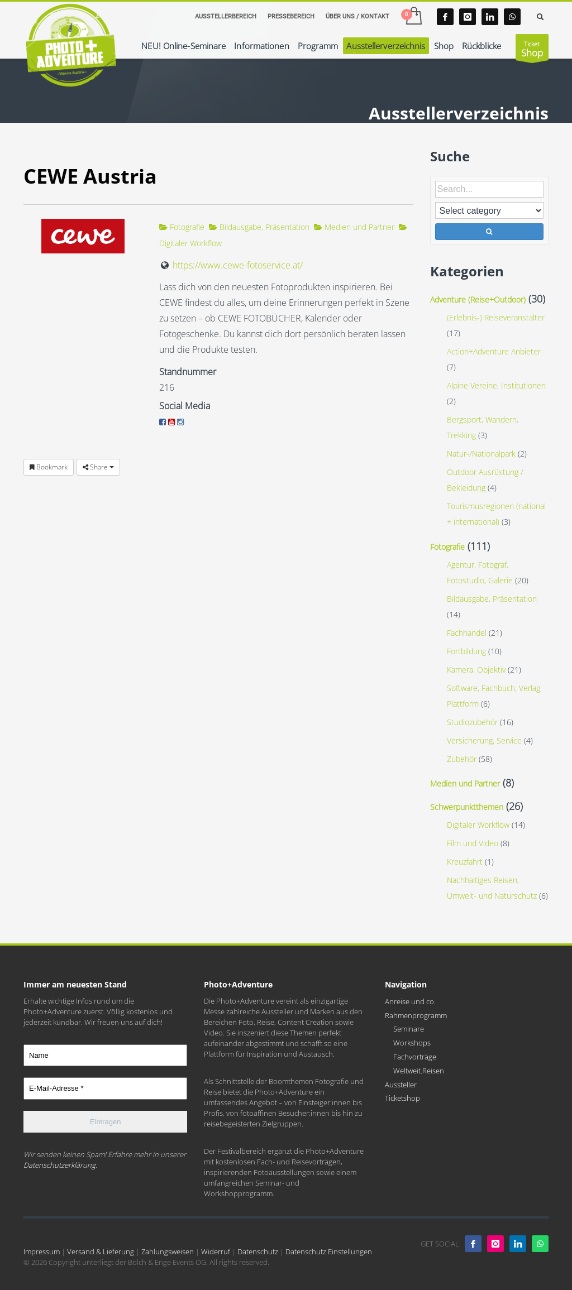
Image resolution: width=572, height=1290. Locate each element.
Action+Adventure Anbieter (494, 351)
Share (98, 467)
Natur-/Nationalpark (481, 453)
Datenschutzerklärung (59, 1165)
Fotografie (181, 227)
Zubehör (461, 759)
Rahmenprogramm (416, 1015)
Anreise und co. (410, 1001)
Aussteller (401, 1085)
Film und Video (472, 843)
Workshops (412, 1043)
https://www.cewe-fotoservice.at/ (238, 265)
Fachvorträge (414, 1057)
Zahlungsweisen (167, 1251)
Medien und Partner (354, 227)
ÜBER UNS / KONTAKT (357, 16)
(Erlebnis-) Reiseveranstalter (496, 317)
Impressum (41, 1251)
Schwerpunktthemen (466, 807)
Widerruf (215, 1251)
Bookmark (49, 467)
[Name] (105, 1055)
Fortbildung (466, 651)
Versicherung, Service (484, 740)
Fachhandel (467, 632)
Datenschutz (257, 1251)
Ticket (532, 50)
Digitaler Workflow (478, 824)
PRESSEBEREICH (291, 16)
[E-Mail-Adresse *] (105, 1088)
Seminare (408, 1029)
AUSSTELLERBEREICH (225, 16)
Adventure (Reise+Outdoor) (478, 299)
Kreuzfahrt (465, 861)
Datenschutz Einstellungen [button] (328, 1251)
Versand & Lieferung (100, 1251)
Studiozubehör (472, 722)
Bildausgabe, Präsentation (259, 227)
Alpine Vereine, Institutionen (496, 385)
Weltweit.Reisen (418, 1071)
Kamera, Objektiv (476, 669)
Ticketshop (402, 1098)
